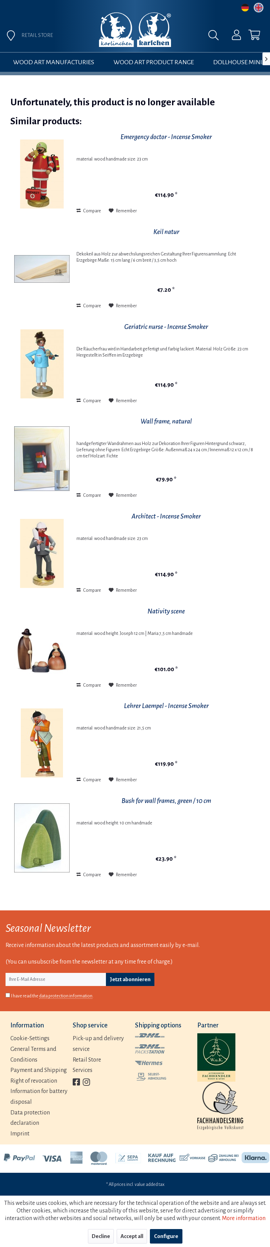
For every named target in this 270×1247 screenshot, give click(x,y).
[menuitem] (232, 37)
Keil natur (166, 231)
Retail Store (87, 1060)
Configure (166, 1236)
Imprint (19, 1134)
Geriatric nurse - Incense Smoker (166, 326)
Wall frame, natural (166, 421)
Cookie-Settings (30, 1038)
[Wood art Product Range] (154, 62)
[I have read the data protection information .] (8, 995)
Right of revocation (33, 1081)
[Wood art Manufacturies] (53, 62)
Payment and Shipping (38, 1070)
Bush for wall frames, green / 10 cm (166, 800)
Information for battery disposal (39, 1096)
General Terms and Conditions (33, 1054)
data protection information (65, 996)
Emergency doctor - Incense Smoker (166, 137)
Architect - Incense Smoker (166, 516)
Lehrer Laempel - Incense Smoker (166, 705)
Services (82, 1070)
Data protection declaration (30, 1118)
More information (244, 1218)
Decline (101, 1236)
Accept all (131, 1236)
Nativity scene (166, 611)
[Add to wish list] (123, 211)
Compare (88, 211)
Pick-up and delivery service (98, 1043)
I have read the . (52, 996)
